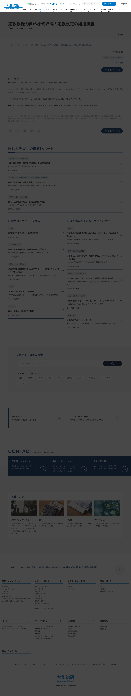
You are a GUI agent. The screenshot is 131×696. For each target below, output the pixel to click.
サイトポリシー (47, 664)
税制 (69, 228)
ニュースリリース (9, 651)
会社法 (80, 378)
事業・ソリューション (11, 581)
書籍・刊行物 (105, 581)
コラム (12, 306)
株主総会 (92, 378)
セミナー (5, 621)
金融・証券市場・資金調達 (77, 296)
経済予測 (71, 315)
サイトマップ (60, 664)
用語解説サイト (50, 4)
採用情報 (104, 621)
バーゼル (22, 383)
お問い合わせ (109, 4)
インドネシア (105, 378)
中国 (40, 378)
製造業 (30, 378)
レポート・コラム (21, 45)
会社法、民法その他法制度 (49, 45)
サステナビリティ (42, 621)
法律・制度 (34, 45)
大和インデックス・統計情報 (77, 664)
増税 (50, 378)
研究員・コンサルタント (78, 581)
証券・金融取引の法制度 (39, 177)
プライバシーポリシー (32, 664)
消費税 (69, 378)
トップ (10, 45)
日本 (11, 228)
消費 (20, 378)
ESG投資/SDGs (15, 244)
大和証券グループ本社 (99, 664)
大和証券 (114, 664)
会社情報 (71, 621)
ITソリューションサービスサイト (70, 4)
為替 (59, 378)
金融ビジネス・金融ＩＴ (18, 264)
